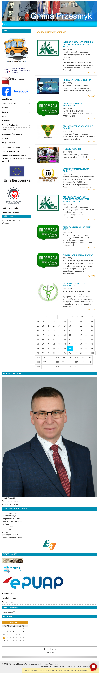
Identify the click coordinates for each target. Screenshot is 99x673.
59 (49, 339)
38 (54, 330)
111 (44, 362)
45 (92, 330)
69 (43, 344)
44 (86, 330)
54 (81, 335)
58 (43, 339)
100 (92, 353)
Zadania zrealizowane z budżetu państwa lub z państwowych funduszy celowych (16, 158)
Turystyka (6, 121)
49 (54, 335)
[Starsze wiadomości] (75, 367)
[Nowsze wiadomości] (37, 317)
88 (86, 348)
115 (70, 362)
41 (70, 330)
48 (49, 335)
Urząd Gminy (7, 99)
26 (49, 326)
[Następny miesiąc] (23, 623)
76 (81, 344)
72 (59, 344)
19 (70, 321)
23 (92, 321)
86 (76, 348)
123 (63, 367)
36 (43, 330)
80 (43, 348)
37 (49, 330)
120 (44, 367)
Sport (4, 116)
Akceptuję (92, 670)
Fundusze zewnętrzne (10, 151)
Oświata (5, 112)
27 (54, 326)
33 (86, 326)
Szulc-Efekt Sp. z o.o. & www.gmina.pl (64, 667)
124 (70, 367)
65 (81, 339)
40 (65, 330)
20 (76, 321)
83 (59, 348)
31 (76, 326)
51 (65, 335)
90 (38, 353)
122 (57, 367)
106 (70, 357)
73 (65, 344)
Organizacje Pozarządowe (12, 134)
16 (54, 321)
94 (59, 353)
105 (63, 357)
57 (38, 339)
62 (65, 339)
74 (70, 344)
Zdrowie (5, 138)
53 (76, 335)
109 (89, 357)
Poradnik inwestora (9, 593)
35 (38, 330)
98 (81, 353)
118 (89, 362)
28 (59, 326)
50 (59, 335)
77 (86, 344)
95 (65, 353)
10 (82, 317)
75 (76, 344)
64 (76, 339)
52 (70, 335)
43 (81, 330)
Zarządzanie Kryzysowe (11, 147)
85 (70, 348)
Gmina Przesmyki (9, 103)
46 (38, 335)
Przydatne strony (8, 602)
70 (49, 344)
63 (70, 339)
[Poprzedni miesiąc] (3, 623)
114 (63, 362)
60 (54, 339)
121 (51, 367)
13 (38, 321)
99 (86, 353)
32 (81, 326)
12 (93, 317)
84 (65, 348)
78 (92, 344)
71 (54, 344)
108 (82, 357)
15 (49, 321)
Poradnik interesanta (10, 598)
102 (44, 357)
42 (76, 330)
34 (92, 326)
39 (59, 330)
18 (65, 321)
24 (38, 326)
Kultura (5, 108)
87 (81, 348)
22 (86, 321)
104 (57, 357)
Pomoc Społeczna (9, 130)
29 (65, 326)
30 (70, 326)
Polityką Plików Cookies (79, 670)
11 (88, 317)
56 (92, 335)
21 (81, 321)
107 (76, 357)
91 (43, 353)
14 (43, 321)
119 (38, 367)
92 (49, 353)
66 (86, 339)
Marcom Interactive (89, 667)
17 (59, 321)
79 (38, 348)
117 (82, 362)
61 (59, 339)
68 (38, 344)
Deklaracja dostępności (11, 212)
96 (70, 353)
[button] (30, 99)
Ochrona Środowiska (10, 125)
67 (92, 339)
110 (38, 362)
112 (51, 362)
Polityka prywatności (10, 208)
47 (43, 335)
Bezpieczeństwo (8, 143)
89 (92, 348)
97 (76, 353)
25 (43, 326)
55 (86, 335)
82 (54, 348)
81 (49, 348)
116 (76, 362)
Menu (5, 24)
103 (51, 357)
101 (38, 357)
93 (54, 353)
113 (57, 362)
